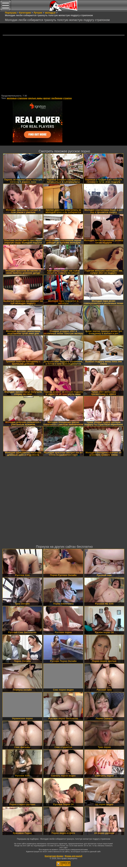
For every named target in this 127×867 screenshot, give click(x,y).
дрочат (47, 98)
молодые (12, 98)
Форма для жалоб (73, 856)
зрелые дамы (35, 98)
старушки (22, 98)
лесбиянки (57, 98)
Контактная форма (54, 856)
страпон (67, 98)
